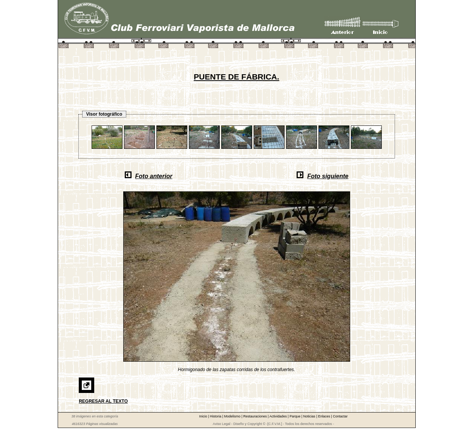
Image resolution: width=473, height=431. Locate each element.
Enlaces (324, 416)
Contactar (340, 416)
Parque (295, 416)
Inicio (203, 416)
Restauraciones (255, 416)
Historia (216, 416)
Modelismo (233, 416)
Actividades (278, 416)
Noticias (310, 416)
